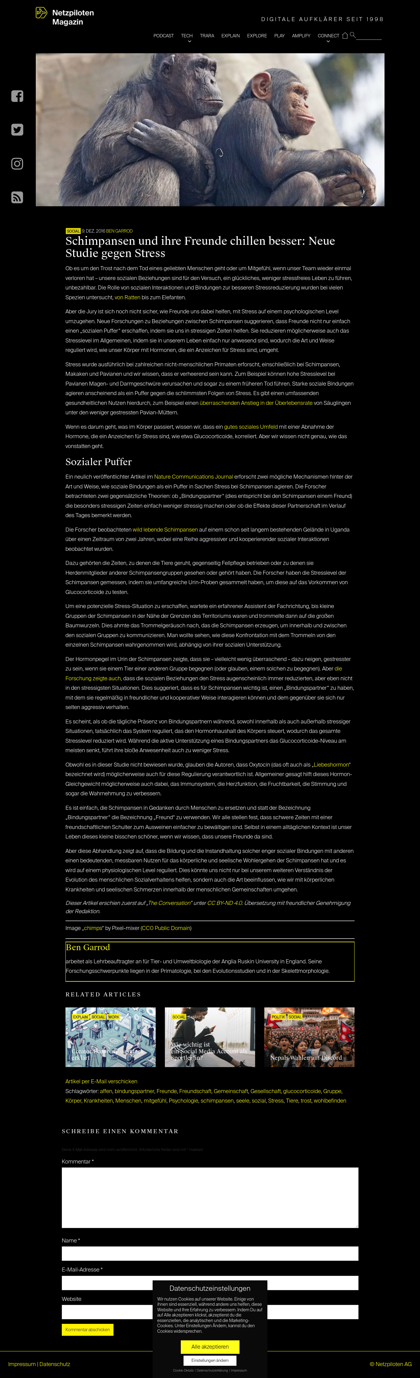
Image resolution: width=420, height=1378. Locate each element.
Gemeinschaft (231, 1091)
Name (71, 1241)
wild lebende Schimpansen (165, 530)
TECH (187, 36)
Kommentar (78, 1162)
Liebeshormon (331, 765)
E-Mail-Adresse (82, 1270)
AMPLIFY (301, 36)
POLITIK (278, 1017)
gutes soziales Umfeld (251, 427)
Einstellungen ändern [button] (210, 1361)
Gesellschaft (266, 1091)
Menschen (128, 1101)
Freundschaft (195, 1091)
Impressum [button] (239, 1370)
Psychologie (183, 1101)
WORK (113, 1017)
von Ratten (127, 298)
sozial (259, 1101)
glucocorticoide (302, 1091)
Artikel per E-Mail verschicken (101, 1082)
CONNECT (328, 36)
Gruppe (332, 1091)
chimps (93, 928)
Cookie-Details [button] (183, 1370)
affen (106, 1091)
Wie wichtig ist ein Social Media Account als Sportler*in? (209, 1051)
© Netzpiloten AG (391, 1364)
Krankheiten (98, 1101)
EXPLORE (257, 36)
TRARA (207, 36)
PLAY (279, 36)
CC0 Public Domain (166, 928)
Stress (276, 1101)
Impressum (22, 1364)
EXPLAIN (230, 36)
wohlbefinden (330, 1101)
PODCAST (164, 36)
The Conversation (169, 903)
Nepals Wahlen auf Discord (306, 1058)
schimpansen (217, 1101)
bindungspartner (134, 1091)
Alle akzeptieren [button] (210, 1347)
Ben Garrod (119, 231)
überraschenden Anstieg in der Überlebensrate (256, 403)
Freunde (167, 1091)
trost (306, 1101)
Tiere (292, 1101)
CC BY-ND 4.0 (224, 903)
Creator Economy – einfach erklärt (108, 1055)
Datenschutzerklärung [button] (213, 1370)
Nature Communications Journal (193, 477)
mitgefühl (155, 1101)
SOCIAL (73, 231)
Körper (73, 1101)
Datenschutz (54, 1364)
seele (242, 1101)
